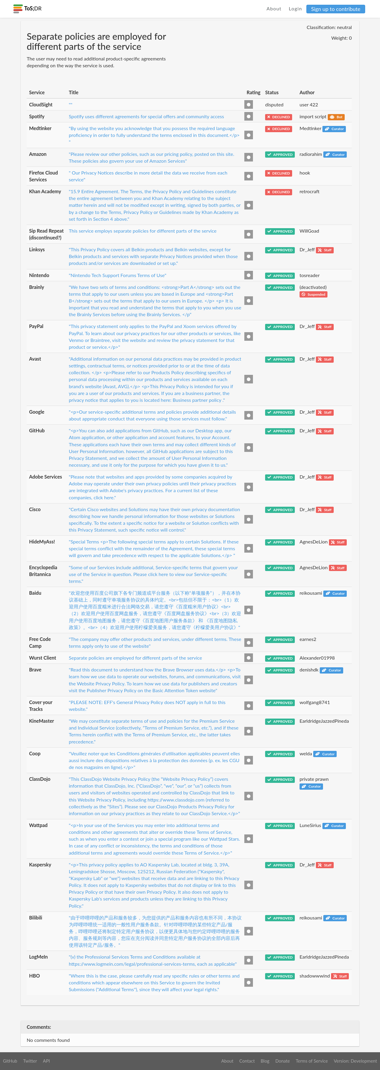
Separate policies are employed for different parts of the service (135, 657)
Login (295, 8)
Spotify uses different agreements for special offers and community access (146, 116)
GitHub (10, 1060)
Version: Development (355, 1060)
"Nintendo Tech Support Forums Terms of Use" (117, 275)
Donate (282, 1060)
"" (70, 104)
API (46, 1060)
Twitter (30, 1060)
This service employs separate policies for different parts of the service (143, 230)
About (274, 8)
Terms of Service (312, 1060)
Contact (247, 1060)
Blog (265, 1060)
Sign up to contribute (335, 9)
